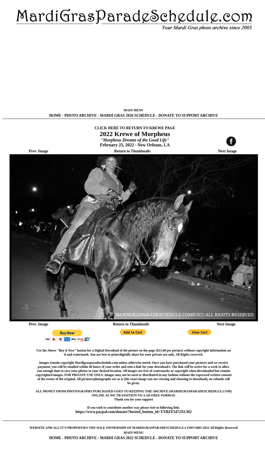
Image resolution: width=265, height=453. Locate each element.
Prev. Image (38, 151)
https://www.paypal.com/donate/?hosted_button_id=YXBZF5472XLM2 (134, 412)
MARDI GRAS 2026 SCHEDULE (127, 115)
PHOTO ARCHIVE (80, 115)
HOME (55, 115)
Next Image (227, 151)
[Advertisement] (133, 69)
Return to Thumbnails (132, 151)
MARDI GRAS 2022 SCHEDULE (127, 438)
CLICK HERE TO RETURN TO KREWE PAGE (135, 128)
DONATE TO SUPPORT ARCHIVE (188, 115)
